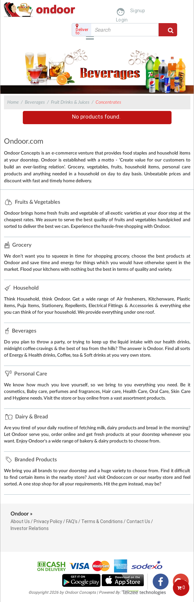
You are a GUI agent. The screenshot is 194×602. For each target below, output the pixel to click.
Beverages (35, 102)
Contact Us (138, 521)
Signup (137, 11)
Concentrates (108, 102)
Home (13, 102)
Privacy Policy (48, 521)
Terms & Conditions (102, 521)
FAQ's (71, 521)
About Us (20, 521)
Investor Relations (30, 528)
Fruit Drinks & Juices (70, 102)
